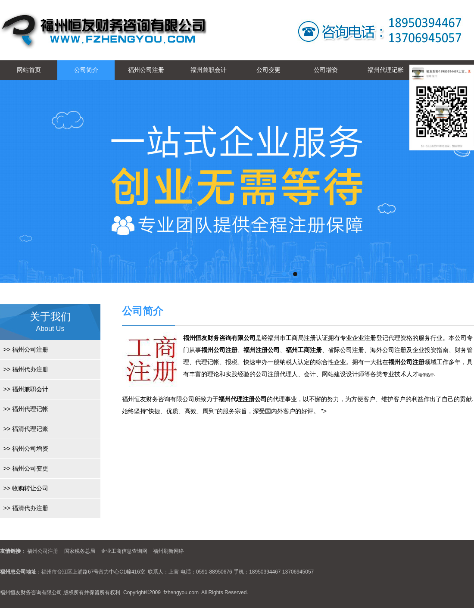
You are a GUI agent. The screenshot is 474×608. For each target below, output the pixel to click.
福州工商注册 (304, 349)
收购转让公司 (24, 488)
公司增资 (326, 69)
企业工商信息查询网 (124, 551)
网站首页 (29, 69)
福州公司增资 (24, 448)
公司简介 (86, 69)
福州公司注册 (146, 69)
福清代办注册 (24, 508)
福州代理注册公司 (242, 399)
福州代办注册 (24, 369)
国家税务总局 (79, 551)
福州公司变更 (24, 468)
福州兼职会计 (208, 69)
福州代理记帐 (386, 69)
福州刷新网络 (168, 551)
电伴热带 (426, 375)
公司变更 (268, 69)
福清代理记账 (24, 428)
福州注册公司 (261, 349)
